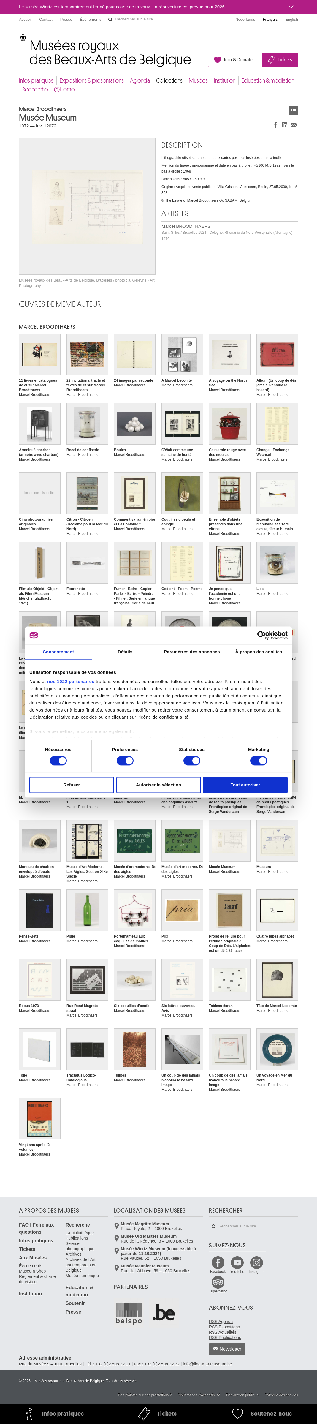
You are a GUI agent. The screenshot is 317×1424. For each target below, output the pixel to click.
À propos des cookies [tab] (258, 651)
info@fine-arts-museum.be (207, 1364)
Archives (74, 1254)
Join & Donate (238, 59)
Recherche (35, 89)
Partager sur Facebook (275, 124)
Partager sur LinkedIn (284, 124)
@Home (64, 89)
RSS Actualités (223, 1332)
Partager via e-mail (293, 124)
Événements (90, 19)
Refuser (72, 784)
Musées (198, 81)
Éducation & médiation (268, 81)
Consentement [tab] (58, 651)
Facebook (218, 1272)
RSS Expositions (224, 1327)
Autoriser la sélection (158, 784)
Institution (224, 81)
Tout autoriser (245, 784)
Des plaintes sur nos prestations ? (145, 1395)
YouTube (237, 1272)
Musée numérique (82, 1275)
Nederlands (245, 19)
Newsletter (230, 1349)
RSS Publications (225, 1337)
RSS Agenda (221, 1321)
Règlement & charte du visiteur (37, 1279)
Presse (66, 19)
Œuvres (293, 110)
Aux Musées (33, 1257)
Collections (169, 81)
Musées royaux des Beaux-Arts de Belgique (19, 38)
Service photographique (80, 1246)
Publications (77, 1238)
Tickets (285, 59)
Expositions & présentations (92, 81)
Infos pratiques (36, 81)
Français (270, 19)
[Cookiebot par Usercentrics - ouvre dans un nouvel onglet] (262, 635)
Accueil (25, 19)
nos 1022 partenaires (70, 681)
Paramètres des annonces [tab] (192, 651)
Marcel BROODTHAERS (226, 232)
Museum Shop (32, 1271)
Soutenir (75, 1303)
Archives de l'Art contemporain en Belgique (81, 1265)
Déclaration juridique (242, 1395)
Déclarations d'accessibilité (198, 1395)
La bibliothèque (80, 1232)
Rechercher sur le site (110, 20)
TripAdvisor (218, 1291)
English (291, 19)
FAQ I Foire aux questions (36, 1228)
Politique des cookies (281, 1395)
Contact (46, 19)
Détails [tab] (125, 651)
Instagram (256, 1272)
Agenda (140, 81)
